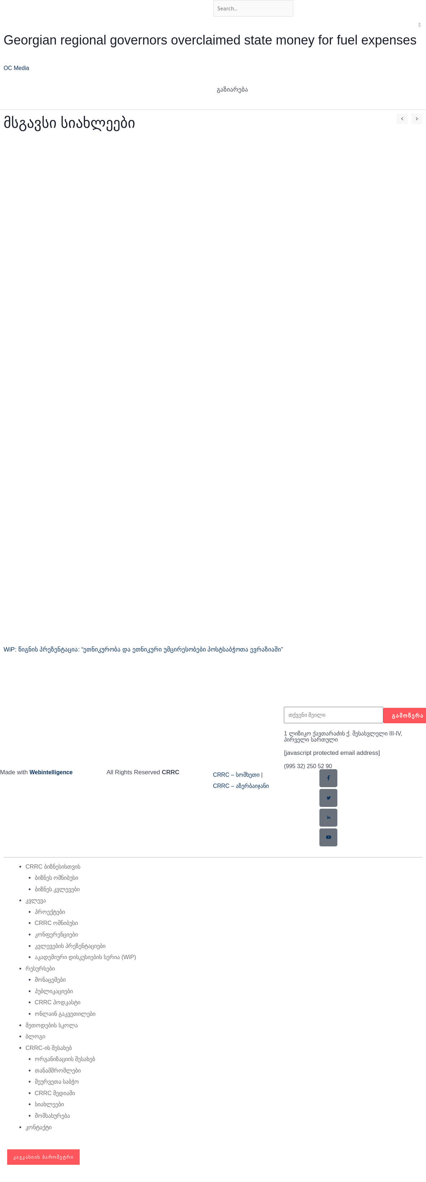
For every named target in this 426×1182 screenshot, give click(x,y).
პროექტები (51, 913)
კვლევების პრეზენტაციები (74, 946)
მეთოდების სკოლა (53, 1026)
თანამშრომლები (60, 1071)
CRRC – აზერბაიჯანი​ (244, 787)
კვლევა (36, 901)
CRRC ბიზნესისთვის (55, 867)
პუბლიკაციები (56, 992)
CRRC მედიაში (57, 1094)
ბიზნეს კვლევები (60, 890)
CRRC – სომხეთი (238, 775)
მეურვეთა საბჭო (59, 1082)
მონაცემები (52, 980)
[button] (420, 26)
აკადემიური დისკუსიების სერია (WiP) (90, 958)
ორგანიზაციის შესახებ (68, 1060)
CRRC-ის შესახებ (50, 1048)
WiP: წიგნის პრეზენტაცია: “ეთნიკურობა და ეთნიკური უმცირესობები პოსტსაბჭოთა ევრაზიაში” (143, 651)
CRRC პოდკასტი (59, 1003)
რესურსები (41, 969)
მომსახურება (54, 1116)
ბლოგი (36, 1037)
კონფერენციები (58, 935)
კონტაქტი (39, 1128)
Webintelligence (52, 773)
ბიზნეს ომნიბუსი (59, 878)
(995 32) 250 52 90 (310, 767)
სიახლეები (51, 1105)
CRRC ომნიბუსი (58, 924)
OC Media (17, 69)
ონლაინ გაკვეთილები (68, 1015)
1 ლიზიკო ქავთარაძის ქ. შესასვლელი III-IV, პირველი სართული (348, 737)
